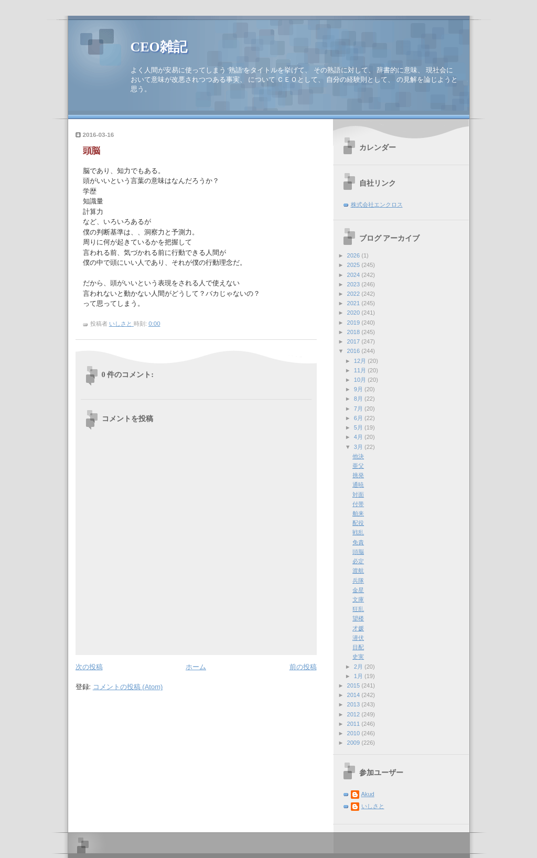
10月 (361, 380)
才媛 (358, 628)
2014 (354, 695)
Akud (367, 794)
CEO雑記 (159, 47)
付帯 (358, 504)
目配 (358, 647)
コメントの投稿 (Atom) (128, 687)
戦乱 (358, 532)
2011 (354, 724)
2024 (354, 275)
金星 (358, 590)
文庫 (358, 599)
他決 (358, 456)
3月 (359, 447)
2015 (354, 685)
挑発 (358, 475)
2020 (354, 312)
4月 (359, 437)
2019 (354, 322)
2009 (354, 742)
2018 (354, 332)
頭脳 (358, 552)
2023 (354, 284)
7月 (359, 408)
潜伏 (358, 638)
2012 (354, 714)
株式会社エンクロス (377, 204)
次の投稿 (89, 667)
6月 (359, 418)
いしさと (372, 806)
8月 (359, 398)
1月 (359, 676)
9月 (359, 389)
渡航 (358, 570)
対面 (358, 494)
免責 (358, 542)
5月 (359, 427)
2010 (354, 733)
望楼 (358, 618)
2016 (354, 351)
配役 (358, 523)
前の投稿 (303, 667)
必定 (358, 561)
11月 (361, 370)
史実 (358, 656)
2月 (359, 666)
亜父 (358, 466)
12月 (361, 361)
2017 (354, 341)
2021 (354, 303)
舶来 (358, 513)
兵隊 (358, 580)
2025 (354, 265)
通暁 (358, 484)
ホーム (196, 667)
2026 (354, 255)
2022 (354, 294)
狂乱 (358, 609)
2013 (354, 704)
